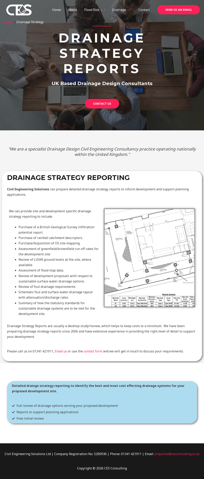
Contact (144, 10)
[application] (102, 10)
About (75, 10)
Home (60, 10)
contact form (93, 351)
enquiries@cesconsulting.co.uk (177, 454)
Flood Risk (95, 10)
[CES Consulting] (19, 9)
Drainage (121, 10)
